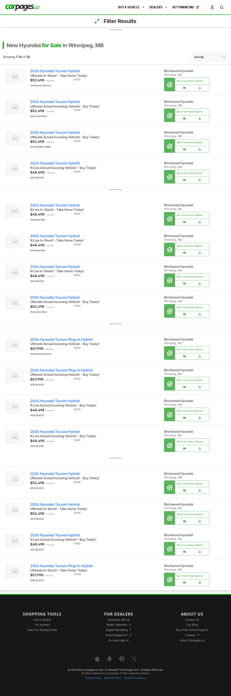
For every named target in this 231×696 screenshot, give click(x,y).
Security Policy (112, 678)
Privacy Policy (93, 678)
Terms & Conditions (134, 678)
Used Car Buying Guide (42, 630)
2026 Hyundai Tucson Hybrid (55, 71)
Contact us (192, 619)
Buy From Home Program (192, 630)
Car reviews (42, 624)
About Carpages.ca (192, 640)
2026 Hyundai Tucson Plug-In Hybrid (61, 339)
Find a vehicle (42, 619)
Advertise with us (118, 619)
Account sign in (119, 640)
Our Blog (192, 624)
